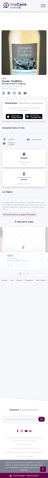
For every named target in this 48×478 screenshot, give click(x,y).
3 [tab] (28, 273)
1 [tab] (20, 273)
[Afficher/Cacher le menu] (43, 5)
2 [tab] (24, 273)
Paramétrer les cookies (24, 456)
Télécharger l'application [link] (24, 475)
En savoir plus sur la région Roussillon (19, 214)
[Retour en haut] (43, 469)
